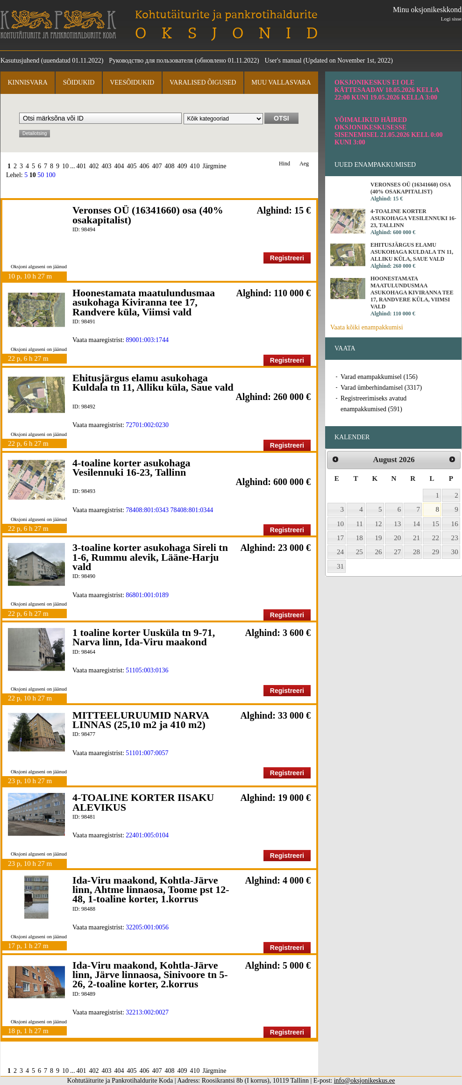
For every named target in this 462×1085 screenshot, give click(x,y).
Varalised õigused (203, 82)
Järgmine (215, 166)
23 (454, 538)
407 (157, 166)
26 (378, 552)
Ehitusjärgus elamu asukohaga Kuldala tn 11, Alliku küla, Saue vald (153, 382)
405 (132, 166)
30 (454, 552)
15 (435, 524)
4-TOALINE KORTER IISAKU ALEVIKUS (143, 802)
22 (435, 538)
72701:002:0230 (147, 424)
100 (51, 174)
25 (359, 552)
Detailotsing (34, 133)
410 (195, 166)
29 (435, 552)
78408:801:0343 (147, 510)
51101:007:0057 (147, 753)
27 (397, 552)
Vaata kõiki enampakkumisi (366, 327)
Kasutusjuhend (19, 60)
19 (378, 538)
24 (340, 552)
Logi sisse (451, 18)
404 (119, 166)
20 (397, 538)
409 (182, 166)
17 (340, 538)
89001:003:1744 (147, 339)
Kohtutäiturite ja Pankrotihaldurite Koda (58, 24)
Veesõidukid (132, 82)
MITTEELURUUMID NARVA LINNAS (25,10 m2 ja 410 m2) (140, 719)
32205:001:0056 (147, 927)
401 (81, 166)
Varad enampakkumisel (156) (379, 376)
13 (397, 524)
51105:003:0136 (147, 670)
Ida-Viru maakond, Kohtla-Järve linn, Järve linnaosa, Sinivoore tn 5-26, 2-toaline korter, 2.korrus (150, 974)
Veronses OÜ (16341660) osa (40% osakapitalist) (147, 214)
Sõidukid (79, 82)
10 (65, 166)
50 (40, 174)
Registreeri (287, 258)
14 (416, 524)
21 (416, 538)
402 (94, 166)
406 (144, 166)
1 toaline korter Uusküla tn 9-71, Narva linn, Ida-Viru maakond (143, 637)
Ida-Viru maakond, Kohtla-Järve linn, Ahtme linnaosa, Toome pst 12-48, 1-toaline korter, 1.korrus (150, 889)
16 (454, 524)
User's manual (283, 60)
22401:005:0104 (147, 835)
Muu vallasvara (281, 82)
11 (359, 524)
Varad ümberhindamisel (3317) (381, 387)
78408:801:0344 (192, 510)
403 (107, 166)
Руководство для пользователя (151, 60)
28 (416, 552)
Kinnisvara (27, 82)
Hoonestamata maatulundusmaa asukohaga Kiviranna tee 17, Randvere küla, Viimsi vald (143, 302)
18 (359, 538)
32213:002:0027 (147, 1012)
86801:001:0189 (147, 595)
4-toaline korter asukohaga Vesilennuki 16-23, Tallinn (131, 467)
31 (340, 566)
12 (378, 524)
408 (170, 166)
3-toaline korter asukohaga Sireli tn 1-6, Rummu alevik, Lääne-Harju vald (150, 557)
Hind (284, 164)
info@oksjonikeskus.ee (364, 1080)
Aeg (304, 164)
